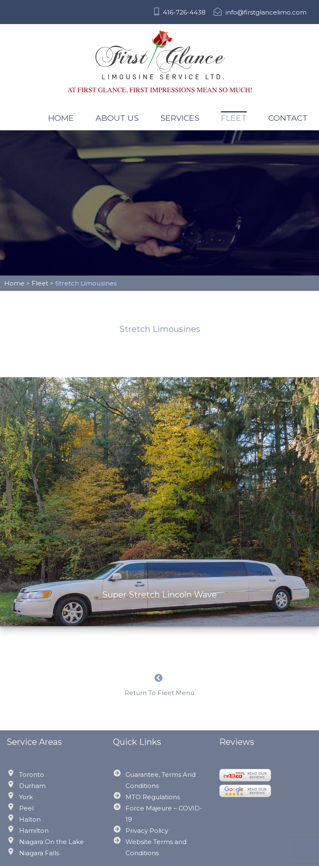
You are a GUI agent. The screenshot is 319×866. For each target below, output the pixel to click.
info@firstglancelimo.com (260, 12)
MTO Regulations (152, 797)
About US (117, 118)
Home (61, 118)
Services (179, 118)
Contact (288, 118)
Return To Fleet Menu (159, 685)
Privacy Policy (146, 830)
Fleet (234, 118)
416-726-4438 (180, 12)
